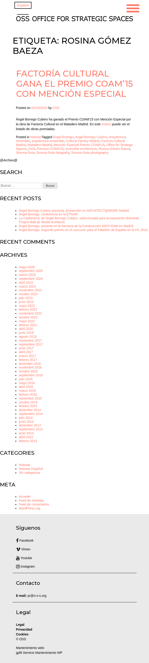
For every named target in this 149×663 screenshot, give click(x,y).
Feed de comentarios (34, 504)
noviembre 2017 (30, 340)
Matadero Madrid (40, 145)
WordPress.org (29, 508)
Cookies (22, 634)
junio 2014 (26, 421)
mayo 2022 (27, 321)
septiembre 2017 (31, 344)
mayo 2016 (27, 383)
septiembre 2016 (31, 375)
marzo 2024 (27, 286)
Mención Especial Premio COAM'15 (79, 145)
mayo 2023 (27, 306)
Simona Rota (25, 152)
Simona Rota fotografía (52, 152)
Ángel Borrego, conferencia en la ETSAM (48, 214)
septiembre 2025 (31, 271)
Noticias (36, 137)
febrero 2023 (28, 309)
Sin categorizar (29, 472)
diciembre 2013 (30, 425)
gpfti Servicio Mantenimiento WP (39, 652)
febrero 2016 (28, 394)
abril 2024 (26, 282)
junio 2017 (26, 348)
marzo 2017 (27, 356)
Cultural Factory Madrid (82, 141)
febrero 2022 (28, 325)
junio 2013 (26, 433)
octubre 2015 (28, 402)
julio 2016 (26, 379)
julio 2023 (26, 298)
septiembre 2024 (31, 278)
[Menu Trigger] (133, 7)
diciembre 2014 (30, 410)
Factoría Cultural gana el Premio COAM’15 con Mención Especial (74, 83)
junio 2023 (26, 302)
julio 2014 (26, 418)
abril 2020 (26, 329)
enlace (106, 124)
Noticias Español (31, 469)
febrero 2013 (28, 441)
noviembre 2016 (30, 367)
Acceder (25, 496)
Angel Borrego (63, 137)
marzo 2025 (27, 275)
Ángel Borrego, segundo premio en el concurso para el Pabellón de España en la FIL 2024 (83, 230)
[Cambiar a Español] (23, 5)
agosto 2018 (28, 336)
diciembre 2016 (30, 364)
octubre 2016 (28, 371)
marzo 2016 (27, 390)
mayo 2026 (27, 267)
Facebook (25, 540)
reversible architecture (81, 149)
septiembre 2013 (31, 429)
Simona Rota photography (90, 152)
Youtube (24, 558)
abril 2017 (26, 352)
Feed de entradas (31, 500)
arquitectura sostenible (48, 141)
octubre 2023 (28, 294)
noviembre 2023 (30, 290)
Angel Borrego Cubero (91, 137)
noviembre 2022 (30, 313)
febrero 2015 (28, 406)
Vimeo (23, 549)
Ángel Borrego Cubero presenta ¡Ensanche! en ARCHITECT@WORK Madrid (74, 210)
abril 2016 (26, 387)
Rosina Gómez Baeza (114, 149)
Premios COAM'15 (50, 149)
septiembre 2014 (31, 414)
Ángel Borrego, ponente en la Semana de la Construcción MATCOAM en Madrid (76, 226)
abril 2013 (26, 437)
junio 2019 (26, 332)
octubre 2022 (28, 317)
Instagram (25, 566)
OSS (56, 108)
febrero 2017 (28, 360)
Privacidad (24, 629)
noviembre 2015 (30, 398)
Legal (20, 624)
